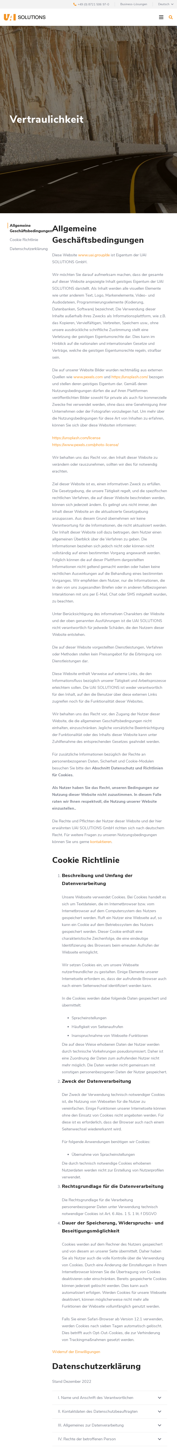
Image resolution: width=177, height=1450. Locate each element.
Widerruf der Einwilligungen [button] (76, 1351)
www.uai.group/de (94, 255)
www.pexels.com (88, 377)
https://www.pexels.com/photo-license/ (85, 444)
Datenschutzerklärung (29, 248)
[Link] (24, 17)
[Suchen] (170, 17)
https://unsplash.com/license (76, 437)
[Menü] (161, 17)
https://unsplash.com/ (129, 377)
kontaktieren (100, 841)
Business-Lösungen (133, 4)
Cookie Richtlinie (24, 239)
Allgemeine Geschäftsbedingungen (31, 228)
